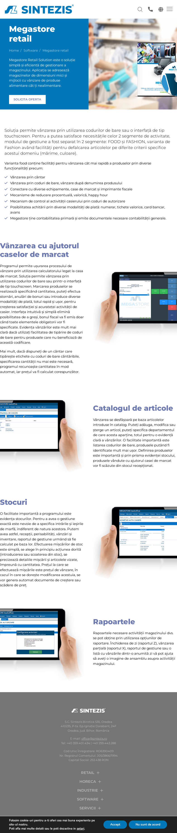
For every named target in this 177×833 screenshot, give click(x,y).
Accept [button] (115, 824)
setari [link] (80, 829)
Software (31, 50)
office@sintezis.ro (94, 738)
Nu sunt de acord (148, 824)
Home (14, 50)
